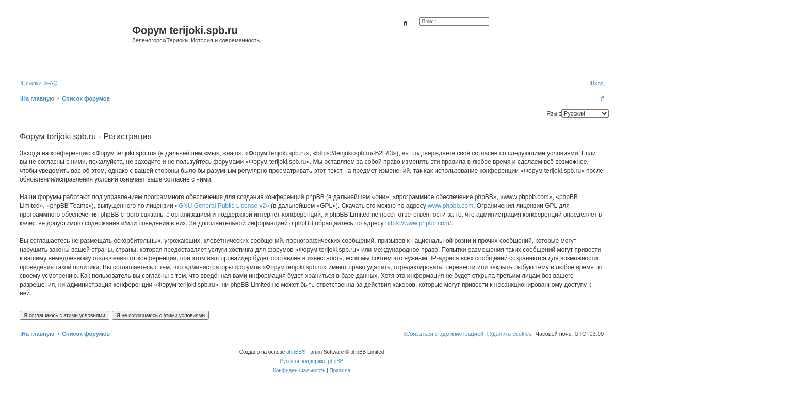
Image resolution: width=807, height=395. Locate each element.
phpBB (294, 352)
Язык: (553, 113)
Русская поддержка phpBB (311, 361)
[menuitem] (51, 83)
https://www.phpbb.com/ (418, 223)
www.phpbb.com (450, 205)
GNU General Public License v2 (222, 205)
